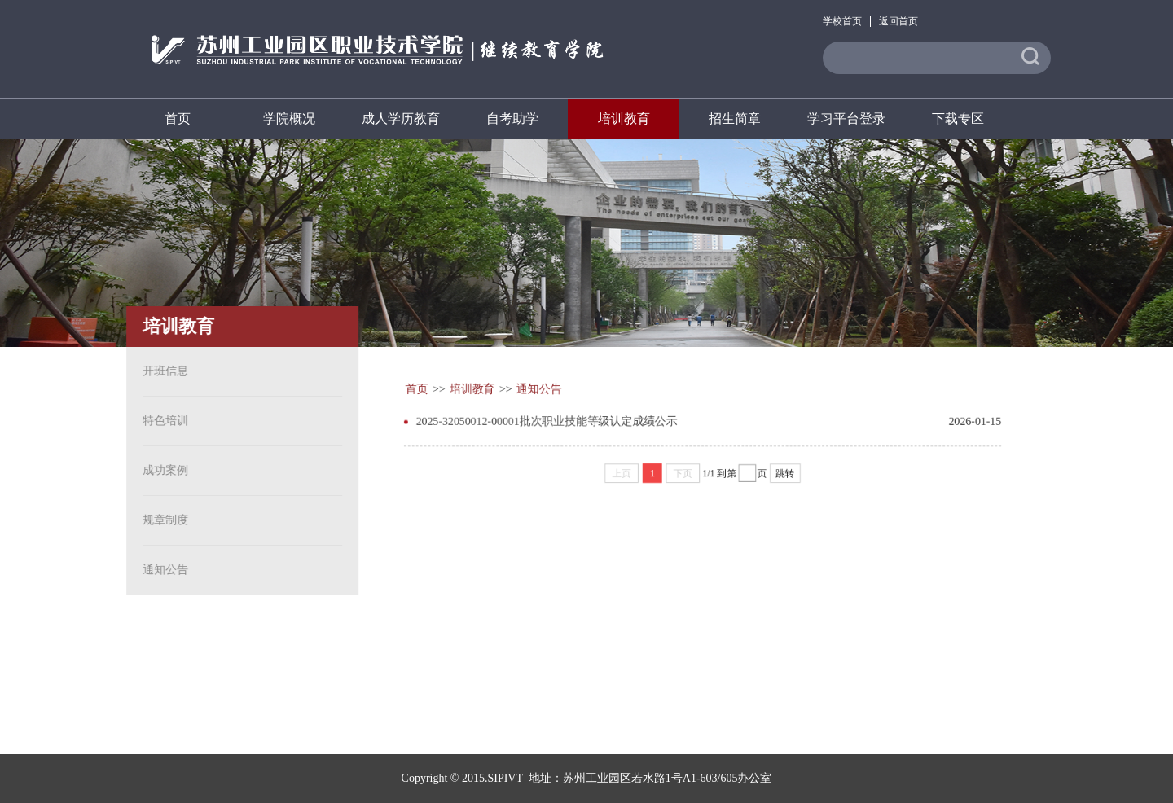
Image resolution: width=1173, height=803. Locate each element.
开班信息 (162, 371)
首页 (178, 118)
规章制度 (162, 520)
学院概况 (289, 118)
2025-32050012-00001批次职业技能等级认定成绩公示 (545, 420)
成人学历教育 (401, 118)
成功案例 (162, 470)
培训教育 (624, 118)
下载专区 (958, 118)
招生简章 (735, 118)
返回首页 (898, 21)
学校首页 (842, 21)
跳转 (786, 472)
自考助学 (512, 118)
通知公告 (162, 570)
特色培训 (162, 421)
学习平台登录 (846, 118)
